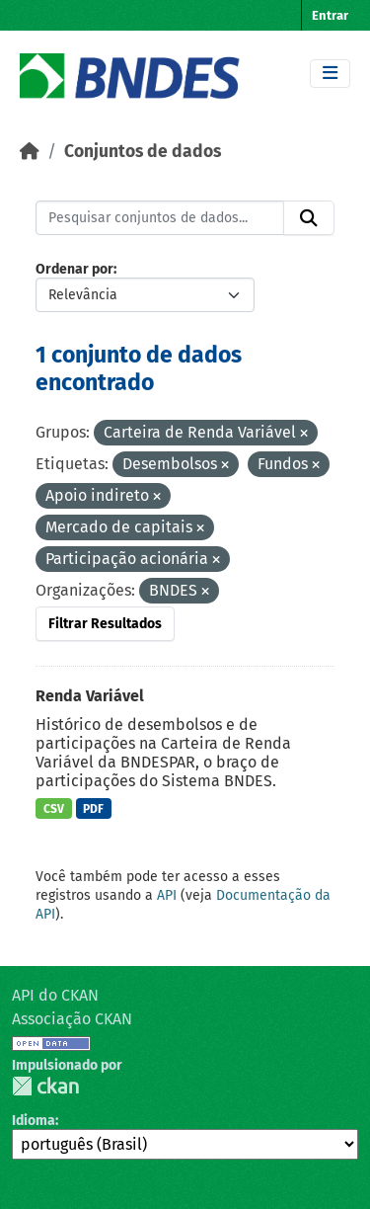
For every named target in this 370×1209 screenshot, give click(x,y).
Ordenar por (74, 269)
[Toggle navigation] (330, 73)
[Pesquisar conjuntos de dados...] (160, 218)
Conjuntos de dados (142, 151)
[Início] (29, 151)
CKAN (45, 1086)
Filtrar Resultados (105, 623)
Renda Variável (90, 695)
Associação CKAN (72, 1018)
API (167, 895)
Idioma (33, 1120)
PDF (93, 809)
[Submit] (308, 218)
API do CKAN (55, 995)
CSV (53, 809)
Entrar (330, 15)
